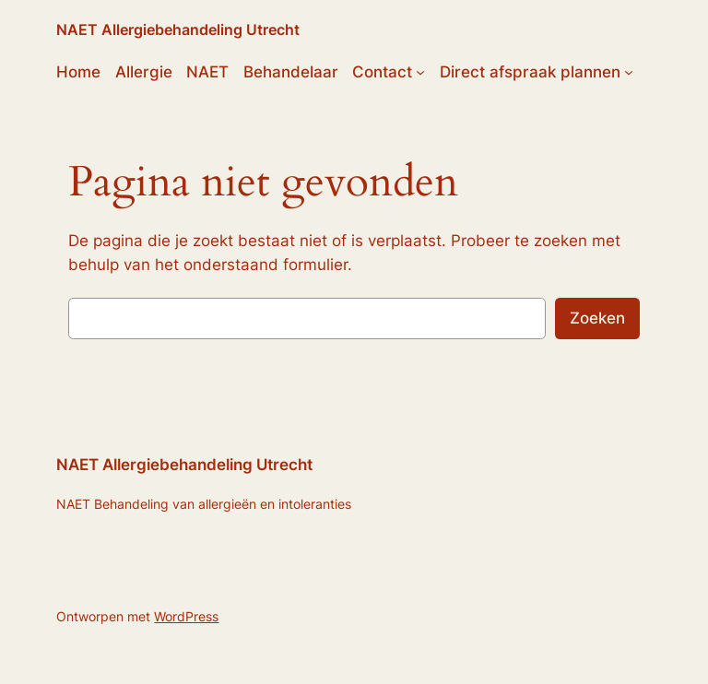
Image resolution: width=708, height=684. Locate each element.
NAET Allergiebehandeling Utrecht (178, 29)
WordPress (186, 616)
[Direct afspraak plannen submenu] (628, 72)
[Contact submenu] (420, 72)
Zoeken (597, 318)
